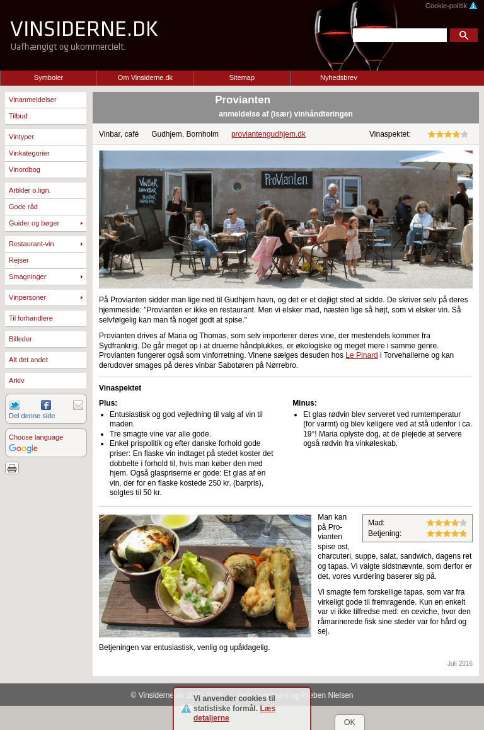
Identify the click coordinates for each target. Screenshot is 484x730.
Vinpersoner (27, 297)
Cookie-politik (451, 5)
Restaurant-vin (31, 244)
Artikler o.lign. (30, 190)
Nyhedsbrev (338, 77)
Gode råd (23, 206)
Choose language (36, 437)
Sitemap (242, 77)
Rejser (19, 260)
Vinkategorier (29, 153)
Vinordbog (24, 169)
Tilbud (18, 116)
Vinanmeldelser (33, 99)
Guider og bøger (34, 223)
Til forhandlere (31, 318)
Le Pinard (361, 355)
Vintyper (21, 136)
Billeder (20, 339)
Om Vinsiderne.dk (145, 77)
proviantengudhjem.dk (268, 134)
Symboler (48, 77)
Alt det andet (28, 359)
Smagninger (27, 276)
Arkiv (16, 380)
